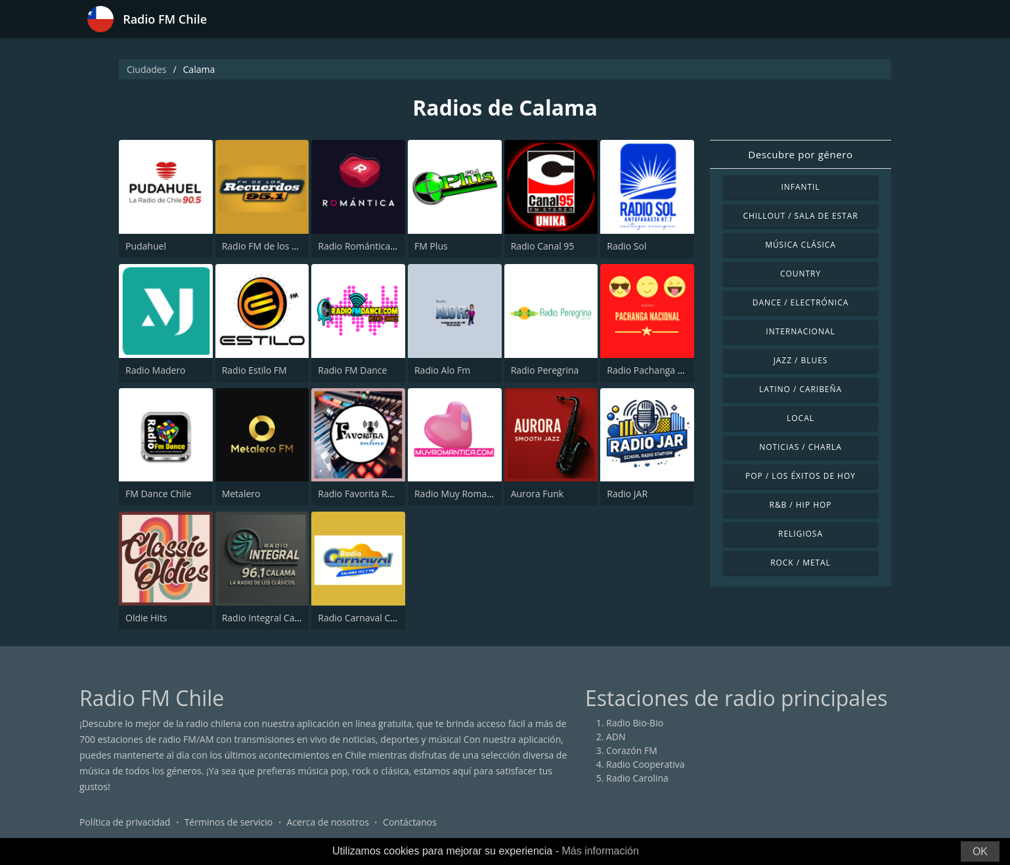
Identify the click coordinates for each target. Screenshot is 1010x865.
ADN (616, 736)
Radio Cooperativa (645, 764)
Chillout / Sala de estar (800, 215)
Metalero (241, 493)
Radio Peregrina (545, 370)
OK (980, 851)
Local (800, 418)
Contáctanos (410, 822)
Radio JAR (627, 493)
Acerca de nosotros (328, 822)
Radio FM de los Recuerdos (279, 246)
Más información (599, 850)
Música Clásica (800, 244)
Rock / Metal (800, 562)
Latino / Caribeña (800, 389)
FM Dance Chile (158, 493)
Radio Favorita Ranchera (370, 493)
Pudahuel (145, 246)
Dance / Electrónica (800, 302)
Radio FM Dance (352, 370)
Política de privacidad (124, 822)
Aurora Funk (537, 493)
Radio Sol (626, 246)
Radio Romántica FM (361, 246)
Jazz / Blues (801, 360)
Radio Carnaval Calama (367, 617)
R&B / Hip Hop (801, 504)
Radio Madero (155, 370)
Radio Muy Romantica (461, 493)
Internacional (800, 331)
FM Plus (431, 246)
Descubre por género (800, 154)
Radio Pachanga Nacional (660, 370)
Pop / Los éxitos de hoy (800, 475)
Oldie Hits (146, 617)
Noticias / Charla (800, 447)
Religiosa (800, 533)
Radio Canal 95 (543, 246)
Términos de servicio (229, 822)
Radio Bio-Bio (634, 723)
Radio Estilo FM (254, 370)
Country (800, 273)
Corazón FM (631, 750)
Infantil (800, 186)
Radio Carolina (637, 778)
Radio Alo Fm (442, 370)
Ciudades (146, 69)
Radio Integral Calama (269, 617)
